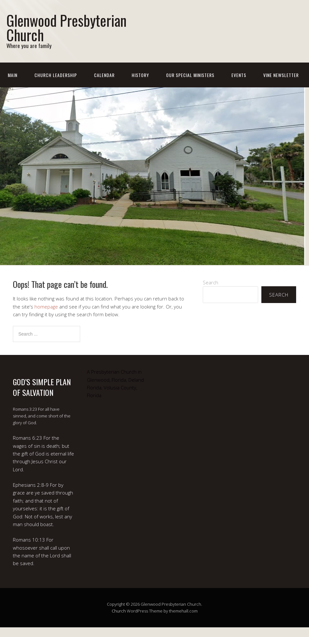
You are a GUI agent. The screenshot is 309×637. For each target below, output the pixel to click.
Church (119, 611)
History (140, 75)
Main (12, 75)
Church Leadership (55, 75)
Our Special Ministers (190, 75)
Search (210, 282)
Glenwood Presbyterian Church (66, 27)
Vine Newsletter (281, 75)
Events (238, 75)
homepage (46, 306)
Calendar (104, 75)
